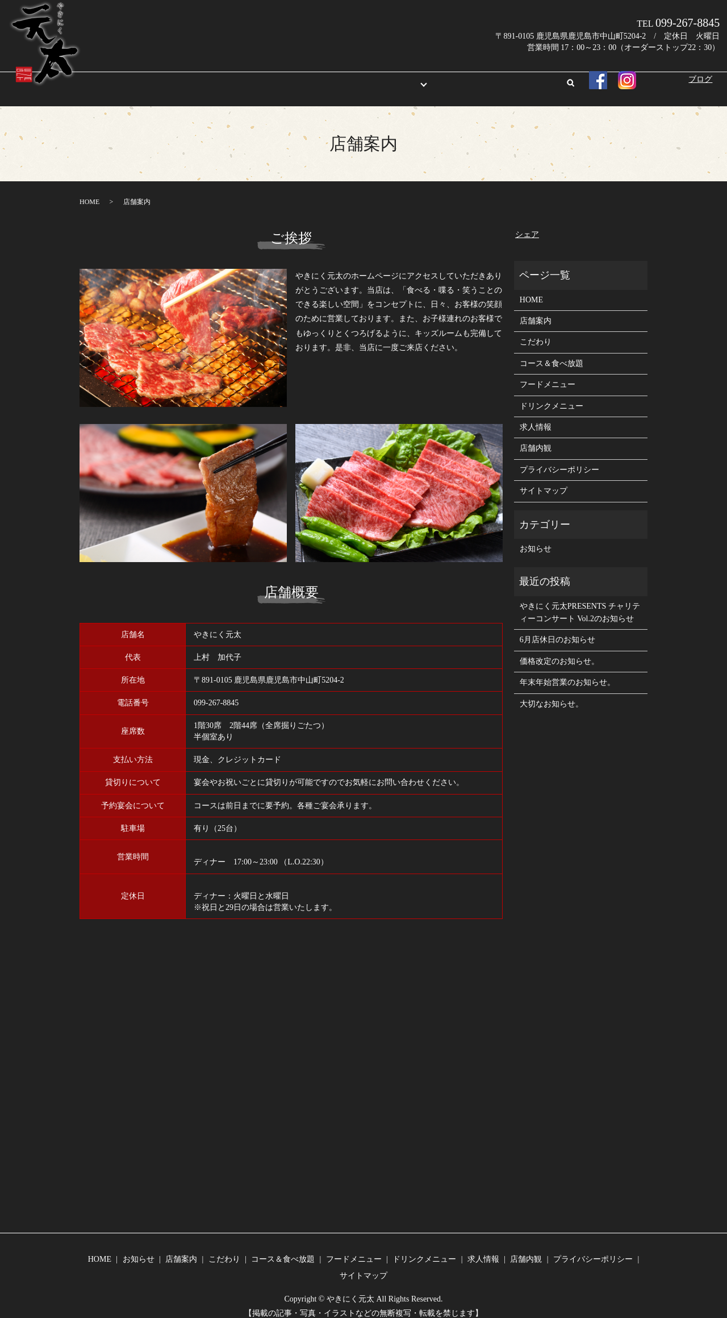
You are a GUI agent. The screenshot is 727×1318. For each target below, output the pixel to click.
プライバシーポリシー (559, 459)
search (520, 78)
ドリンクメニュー (551, 395)
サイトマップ (543, 480)
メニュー (383, 77)
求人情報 (440, 77)
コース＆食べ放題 (551, 352)
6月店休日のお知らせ (557, 629)
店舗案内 (294, 77)
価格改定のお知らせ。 (559, 650)
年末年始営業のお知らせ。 (567, 671)
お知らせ (249, 77)
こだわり (338, 77)
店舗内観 (484, 77)
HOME (209, 77)
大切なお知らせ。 (551, 693)
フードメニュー (547, 373)
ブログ (700, 79)
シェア (527, 223)
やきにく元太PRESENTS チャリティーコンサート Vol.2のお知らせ (580, 601)
